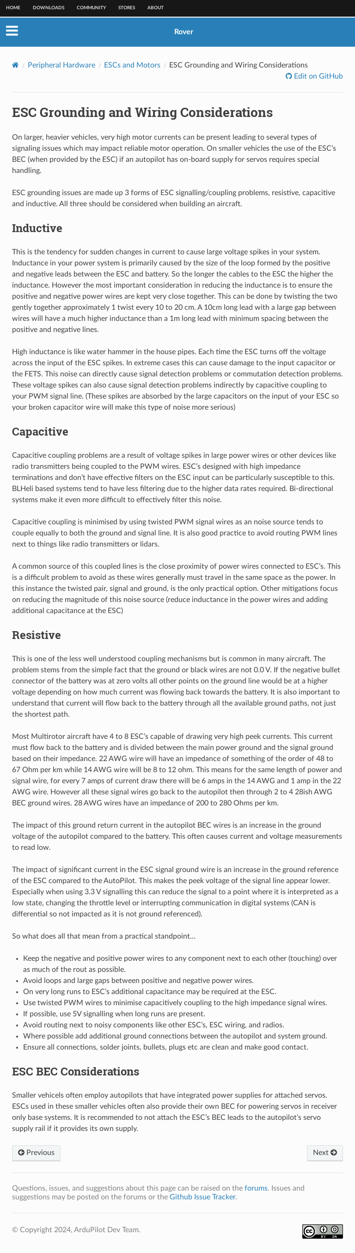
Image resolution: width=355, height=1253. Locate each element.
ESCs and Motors (132, 65)
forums (256, 1188)
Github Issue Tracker (202, 1197)
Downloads (48, 8)
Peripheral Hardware (61, 65)
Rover (183, 32)
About (155, 8)
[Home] (15, 65)
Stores (126, 8)
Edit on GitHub (317, 76)
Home (13, 8)
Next (325, 1152)
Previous (36, 1152)
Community (91, 8)
